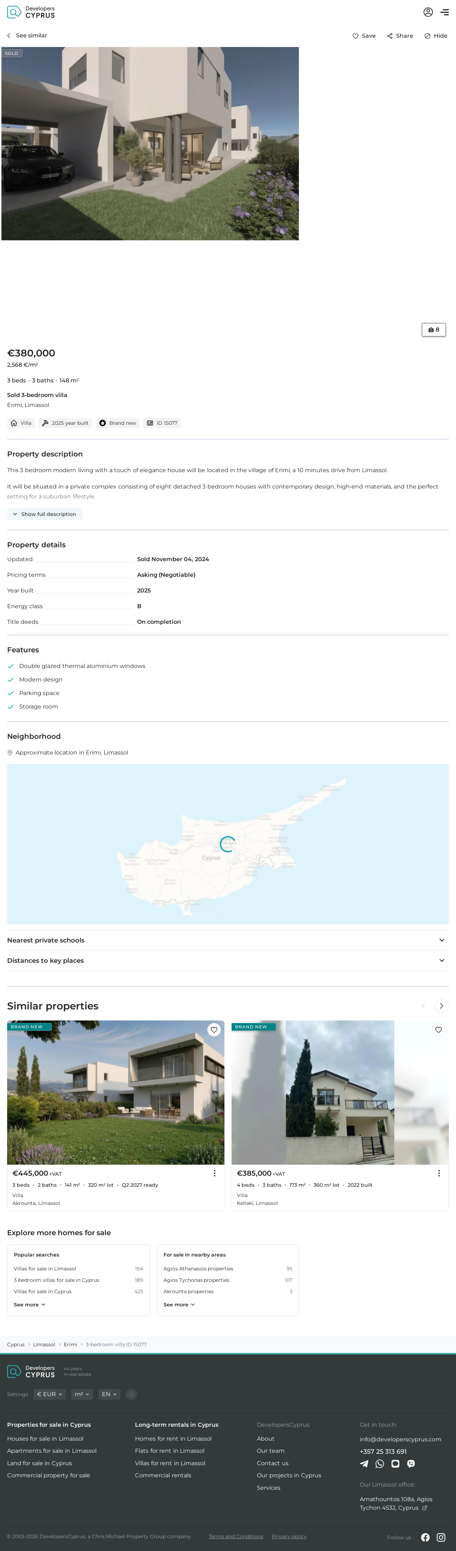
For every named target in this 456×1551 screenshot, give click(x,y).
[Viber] (411, 1463)
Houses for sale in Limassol (45, 1438)
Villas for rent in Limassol (170, 1463)
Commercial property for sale (48, 1475)
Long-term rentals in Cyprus (176, 1424)
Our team (270, 1450)
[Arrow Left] (423, 1005)
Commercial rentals (163, 1475)
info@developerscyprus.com (400, 1439)
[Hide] (436, 36)
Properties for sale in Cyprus (49, 1424)
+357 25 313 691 (383, 1452)
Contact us (272, 1463)
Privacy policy (289, 1536)
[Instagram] (441, 1537)
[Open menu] (444, 12)
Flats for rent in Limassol (169, 1450)
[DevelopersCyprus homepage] (31, 11)
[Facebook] (425, 1537)
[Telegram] (364, 1463)
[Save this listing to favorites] (364, 36)
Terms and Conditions (236, 1536)
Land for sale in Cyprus (39, 1463)
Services (268, 1487)
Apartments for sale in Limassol (52, 1450)
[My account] (428, 12)
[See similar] (27, 36)
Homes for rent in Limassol (173, 1438)
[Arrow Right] (440, 1005)
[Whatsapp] (380, 1463)
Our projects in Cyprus (289, 1475)
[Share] (400, 36)
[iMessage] (395, 1463)
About (266, 1438)
